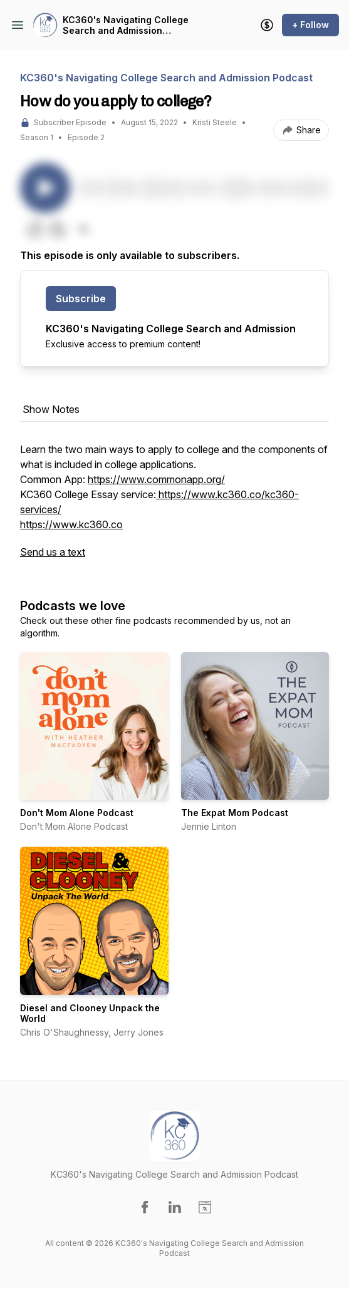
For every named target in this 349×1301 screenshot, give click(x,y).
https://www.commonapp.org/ (156, 479)
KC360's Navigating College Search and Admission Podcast (126, 25)
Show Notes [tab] (51, 409)
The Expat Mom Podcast (234, 812)
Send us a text (52, 552)
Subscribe (81, 298)
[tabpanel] (174, 507)
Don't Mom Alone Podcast (76, 812)
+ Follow (310, 24)
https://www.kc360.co (71, 524)
